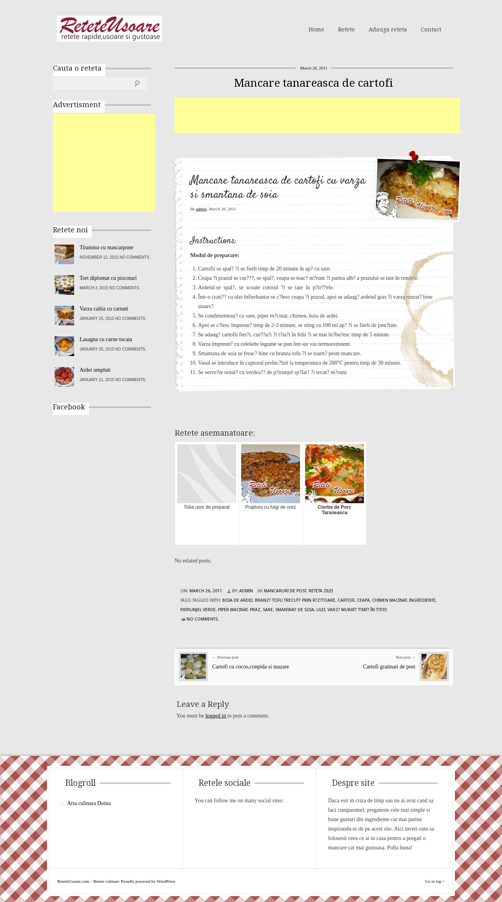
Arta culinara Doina (89, 803)
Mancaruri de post (285, 590)
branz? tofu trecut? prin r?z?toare (295, 600)
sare (268, 609)
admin (201, 208)
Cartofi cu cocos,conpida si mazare (250, 667)
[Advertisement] (317, 115)
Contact (431, 29)
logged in (216, 716)
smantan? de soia (294, 609)
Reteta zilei (321, 590)
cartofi (346, 600)
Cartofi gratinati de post (389, 667)
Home (316, 29)
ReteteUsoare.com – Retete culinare (109, 29)
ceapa (363, 600)
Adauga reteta (388, 29)
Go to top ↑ (435, 881)
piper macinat (232, 609)
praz (255, 609)
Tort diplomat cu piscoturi (108, 278)
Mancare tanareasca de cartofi (313, 83)
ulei (320, 609)
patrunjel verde (198, 609)
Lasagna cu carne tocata (106, 339)
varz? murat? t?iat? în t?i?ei (357, 609)
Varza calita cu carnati (104, 309)
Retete (346, 29)
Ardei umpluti (95, 370)
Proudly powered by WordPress (148, 881)
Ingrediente (422, 600)
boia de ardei (237, 600)
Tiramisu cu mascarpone (106, 247)
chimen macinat (389, 600)
